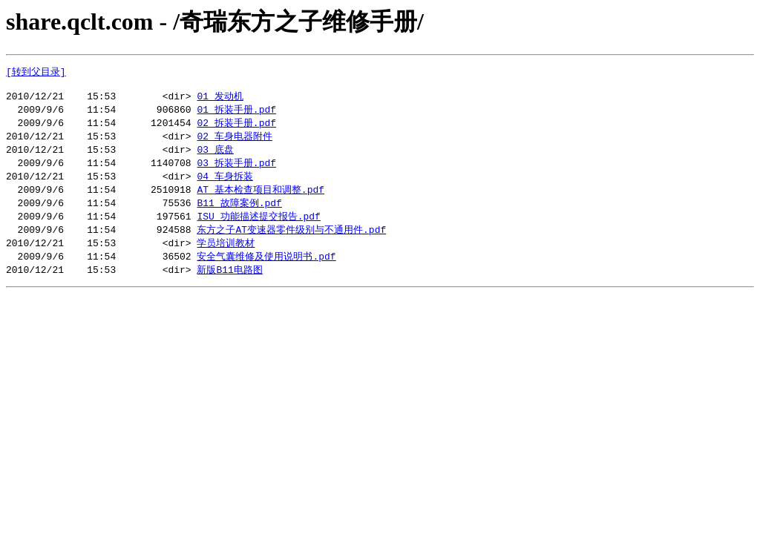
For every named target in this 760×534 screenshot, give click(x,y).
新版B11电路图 (229, 282)
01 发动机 (220, 99)
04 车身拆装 (224, 184)
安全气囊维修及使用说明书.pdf (266, 268)
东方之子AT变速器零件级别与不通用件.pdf (291, 240)
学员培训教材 (226, 254)
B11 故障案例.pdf (239, 212)
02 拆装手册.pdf (236, 127)
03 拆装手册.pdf (236, 170)
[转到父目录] (36, 72)
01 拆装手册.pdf (236, 113)
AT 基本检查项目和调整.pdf (260, 198)
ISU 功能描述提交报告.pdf (258, 226)
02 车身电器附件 (234, 141)
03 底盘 (215, 155)
